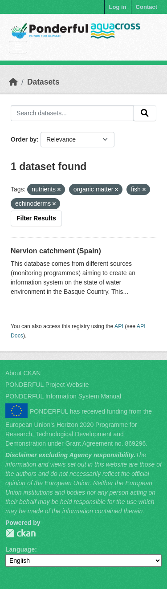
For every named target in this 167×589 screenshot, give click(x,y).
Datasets (43, 81)
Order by (24, 139)
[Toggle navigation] (18, 47)
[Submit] (144, 113)
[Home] (13, 81)
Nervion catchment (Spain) (56, 251)
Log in (117, 7)
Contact (146, 7)
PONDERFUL (20, 533)
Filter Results (36, 218)
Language (20, 549)
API (118, 326)
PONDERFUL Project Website (47, 384)
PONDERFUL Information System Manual (63, 396)
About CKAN (23, 373)
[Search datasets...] (72, 113)
